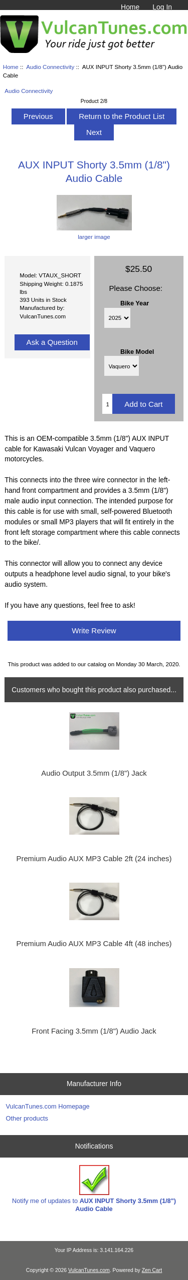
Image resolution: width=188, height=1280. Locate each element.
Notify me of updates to (94, 1189)
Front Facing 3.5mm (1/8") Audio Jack (94, 1031)
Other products (27, 1118)
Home (130, 7)
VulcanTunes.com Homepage (48, 1106)
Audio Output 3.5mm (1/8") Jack (93, 773)
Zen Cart (152, 1270)
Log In (162, 7)
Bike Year (134, 302)
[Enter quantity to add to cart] (107, 404)
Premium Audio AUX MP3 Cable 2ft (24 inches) (94, 859)
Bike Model (137, 351)
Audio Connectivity (50, 66)
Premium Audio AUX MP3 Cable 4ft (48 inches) (94, 944)
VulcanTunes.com (89, 1270)
